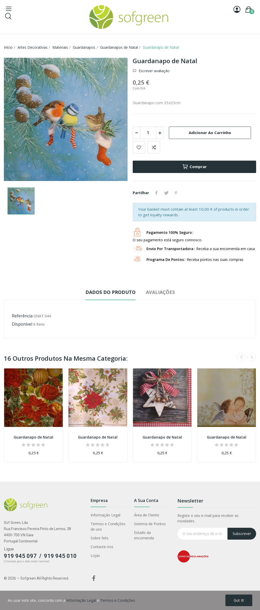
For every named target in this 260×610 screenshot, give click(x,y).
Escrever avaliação (154, 71)
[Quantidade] (148, 133)
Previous (241, 357)
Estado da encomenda (144, 535)
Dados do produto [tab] (110, 292)
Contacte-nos (102, 546)
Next (251, 357)
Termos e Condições (117, 600)
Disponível (22, 324)
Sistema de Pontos (150, 523)
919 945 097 (20, 556)
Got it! (239, 600)
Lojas (95, 555)
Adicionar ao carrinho (210, 132)
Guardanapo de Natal (33, 437)
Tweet (166, 193)
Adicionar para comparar (153, 147)
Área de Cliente (146, 515)
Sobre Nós (99, 537)
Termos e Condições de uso (108, 526)
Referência (22, 316)
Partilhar (156, 193)
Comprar (194, 167)
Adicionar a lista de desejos (138, 147)
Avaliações (160, 292)
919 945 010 (60, 556)
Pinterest (176, 193)
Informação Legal (105, 515)
